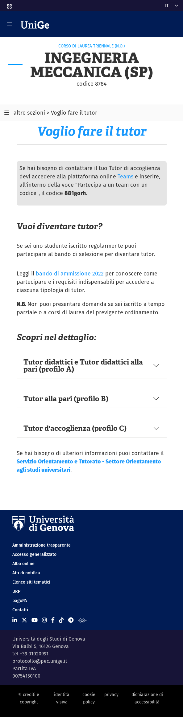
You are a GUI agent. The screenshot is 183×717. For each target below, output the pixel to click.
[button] (9, 4)
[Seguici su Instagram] (44, 620)
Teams (125, 176)
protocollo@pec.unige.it (39, 661)
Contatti (20, 610)
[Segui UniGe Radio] (82, 620)
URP (16, 591)
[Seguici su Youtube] (34, 620)
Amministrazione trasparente (41, 545)
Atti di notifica (26, 573)
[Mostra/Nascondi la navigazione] (9, 24)
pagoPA (19, 600)
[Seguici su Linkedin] (14, 620)
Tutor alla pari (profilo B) (65, 398)
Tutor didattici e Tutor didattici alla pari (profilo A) (83, 365)
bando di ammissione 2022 (70, 273)
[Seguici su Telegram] (70, 620)
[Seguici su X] (24, 620)
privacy (111, 694)
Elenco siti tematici (31, 582)
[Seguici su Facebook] (53, 620)
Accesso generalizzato (34, 554)
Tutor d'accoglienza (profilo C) (75, 428)
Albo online (23, 563)
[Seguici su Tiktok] (61, 620)
